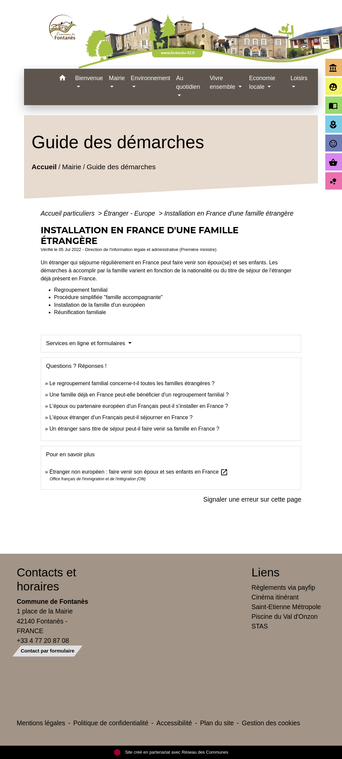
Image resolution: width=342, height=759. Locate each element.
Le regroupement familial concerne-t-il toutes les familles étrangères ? (131, 383)
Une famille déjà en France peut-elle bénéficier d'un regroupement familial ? (139, 395)
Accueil (43, 167)
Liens (265, 572)
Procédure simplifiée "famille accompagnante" (108, 297)
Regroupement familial (81, 290)
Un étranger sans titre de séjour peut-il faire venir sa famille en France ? (134, 429)
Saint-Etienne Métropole (286, 606)
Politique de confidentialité (110, 723)
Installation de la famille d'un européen (99, 305)
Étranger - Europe (130, 213)
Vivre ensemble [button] (223, 82)
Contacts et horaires (46, 579)
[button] (62, 79)
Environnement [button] (150, 78)
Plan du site (217, 723)
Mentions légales (41, 723)
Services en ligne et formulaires (86, 343)
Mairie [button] (117, 78)
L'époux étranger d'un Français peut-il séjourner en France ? (121, 417)
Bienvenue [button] (89, 78)
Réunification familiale (80, 312)
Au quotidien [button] (188, 82)
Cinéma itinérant (275, 597)
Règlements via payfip (283, 587)
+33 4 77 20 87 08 (43, 640)
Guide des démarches (121, 167)
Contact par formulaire (47, 651)
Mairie (71, 167)
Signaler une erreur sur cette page (252, 499)
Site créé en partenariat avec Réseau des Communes (171, 752)
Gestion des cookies (271, 723)
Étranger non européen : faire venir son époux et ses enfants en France (138, 472)
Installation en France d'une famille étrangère (229, 213)
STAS (259, 626)
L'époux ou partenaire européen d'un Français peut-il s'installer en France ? (138, 406)
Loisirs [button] (299, 78)
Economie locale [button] (262, 82)
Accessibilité (174, 723)
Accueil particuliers (69, 213)
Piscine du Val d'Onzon (284, 616)
